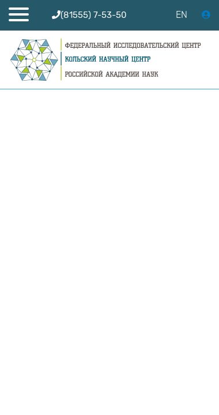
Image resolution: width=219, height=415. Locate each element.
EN (181, 14)
